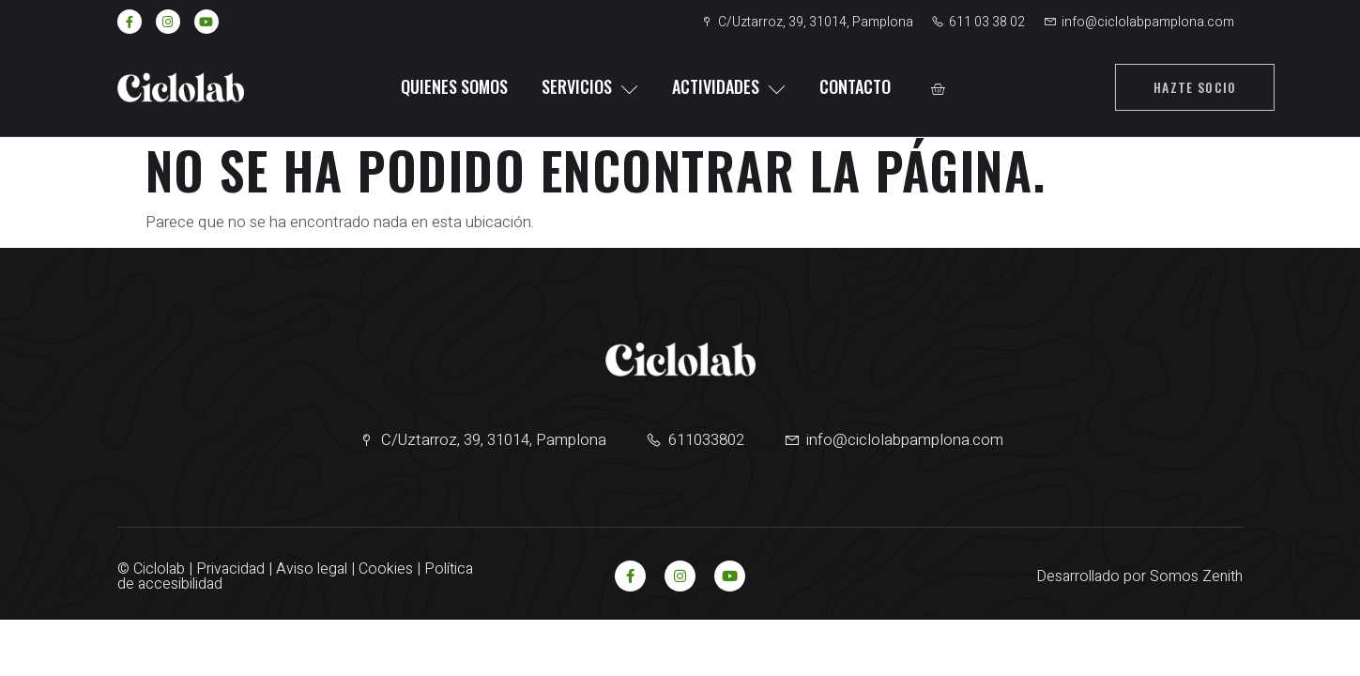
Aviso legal (311, 569)
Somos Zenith (1196, 576)
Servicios (590, 86)
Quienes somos (454, 86)
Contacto (855, 86)
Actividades (729, 86)
